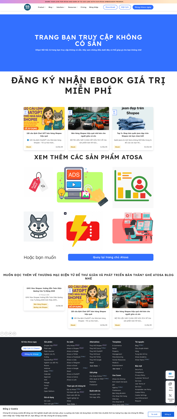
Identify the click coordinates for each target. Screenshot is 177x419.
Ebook (28, 147)
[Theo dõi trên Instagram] (6, 334)
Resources (73, 7)
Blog (51, 7)
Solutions (61, 7)
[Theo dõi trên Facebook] (2, 334)
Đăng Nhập (93, 7)
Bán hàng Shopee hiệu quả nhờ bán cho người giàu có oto (88, 134)
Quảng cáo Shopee (40, 307)
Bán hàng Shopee (40, 304)
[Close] (175, 406)
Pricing (83, 7)
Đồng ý (168, 414)
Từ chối (154, 414)
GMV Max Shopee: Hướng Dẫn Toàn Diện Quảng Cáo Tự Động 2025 (44, 289)
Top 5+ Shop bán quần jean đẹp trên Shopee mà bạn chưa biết (133, 134)
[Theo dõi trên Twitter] (10, 334)
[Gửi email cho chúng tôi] (14, 334)
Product (42, 7)
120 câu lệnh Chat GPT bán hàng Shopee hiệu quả (44, 134)
